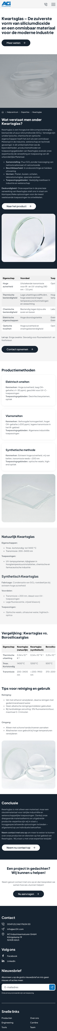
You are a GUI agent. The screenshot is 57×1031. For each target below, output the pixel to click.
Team (32, 1012)
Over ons (34, 1003)
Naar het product (19, 206)
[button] (49, 4)
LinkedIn (11, 946)
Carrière (34, 1008)
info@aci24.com (15, 914)
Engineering (7, 1008)
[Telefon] (45, 4)
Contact (6, 1026)
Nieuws (33, 1017)
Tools (4, 1012)
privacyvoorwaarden (13, 978)
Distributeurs (8, 1022)
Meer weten (16, 42)
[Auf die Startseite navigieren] (3, 112)
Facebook (12, 941)
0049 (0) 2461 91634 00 (18, 909)
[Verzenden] (52, 973)
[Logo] (6, 4)
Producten (7, 1003)
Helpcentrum (8, 1017)
